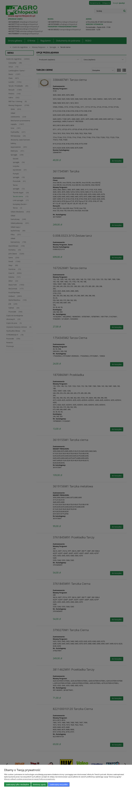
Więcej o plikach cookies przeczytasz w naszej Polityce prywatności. (29, 779)
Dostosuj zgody (39, 784)
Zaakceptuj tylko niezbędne (17, 784)
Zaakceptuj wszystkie (59, 784)
